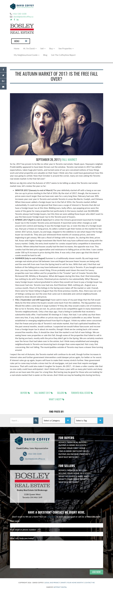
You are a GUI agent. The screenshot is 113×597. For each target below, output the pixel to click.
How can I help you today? (22, 538)
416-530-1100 (19, 13)
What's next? (55, 399)
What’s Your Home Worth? (74, 479)
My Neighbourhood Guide (26, 55)
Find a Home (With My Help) (73, 451)
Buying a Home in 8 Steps (72, 445)
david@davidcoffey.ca (23, 16)
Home (16, 48)
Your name (15, 521)
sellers (60, 392)
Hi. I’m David (30, 48)
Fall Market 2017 (42, 392)
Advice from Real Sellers (73, 470)
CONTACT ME (90, 583)
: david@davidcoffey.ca (32, 458)
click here (51, 516)
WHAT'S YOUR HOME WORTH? (72, 583)
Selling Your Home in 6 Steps (75, 473)
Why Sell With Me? (69, 482)
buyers (23, 392)
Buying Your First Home (72, 448)
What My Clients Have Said (74, 476)
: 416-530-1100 (32, 454)
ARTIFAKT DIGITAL (60, 587)
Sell (42, 48)
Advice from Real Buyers (73, 442)
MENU (20, 41)
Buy (52, 48)
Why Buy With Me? (69, 457)
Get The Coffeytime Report (63, 55)
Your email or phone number (23, 529)
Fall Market (69, 159)
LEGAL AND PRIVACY (52, 583)
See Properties (66, 48)
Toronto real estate (80, 392)
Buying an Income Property (74, 454)
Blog (45, 55)
